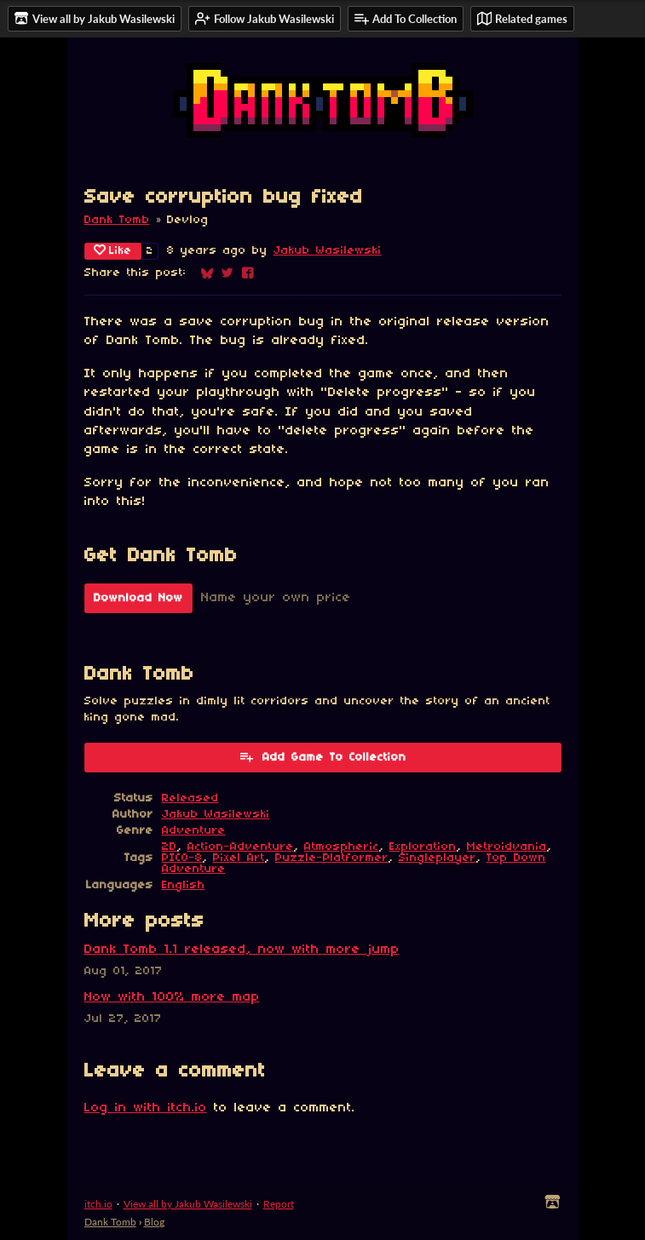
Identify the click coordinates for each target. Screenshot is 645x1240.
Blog (154, 1221)
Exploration (423, 846)
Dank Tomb (117, 220)
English (183, 885)
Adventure (194, 830)
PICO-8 (182, 858)
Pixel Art (239, 858)
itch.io (98, 1203)
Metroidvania (507, 846)
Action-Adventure (240, 846)
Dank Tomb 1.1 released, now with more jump (242, 949)
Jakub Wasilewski (328, 250)
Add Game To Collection (322, 756)
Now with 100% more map (172, 997)
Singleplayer (437, 858)
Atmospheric (341, 846)
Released (190, 798)
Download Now (138, 598)
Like (113, 250)
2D (169, 846)
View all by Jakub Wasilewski (188, 1203)
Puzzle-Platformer (332, 858)
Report (278, 1203)
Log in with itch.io (145, 1108)
